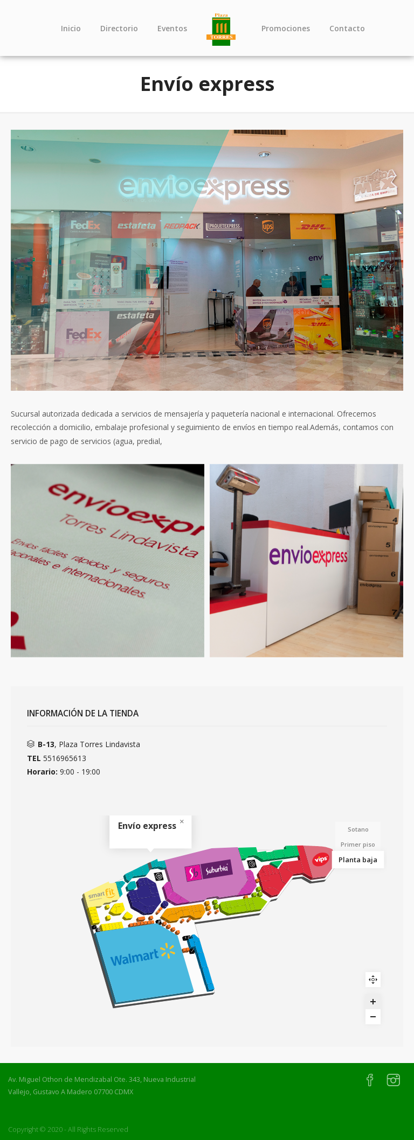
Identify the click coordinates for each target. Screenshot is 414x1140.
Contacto (347, 28)
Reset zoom (373, 979)
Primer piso (358, 844)
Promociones (285, 28)
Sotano (358, 829)
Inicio (71, 28)
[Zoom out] (373, 1016)
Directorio (119, 28)
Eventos (172, 28)
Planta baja (358, 859)
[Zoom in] (373, 1001)
